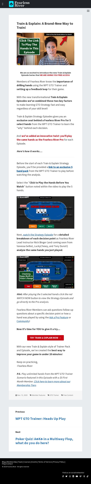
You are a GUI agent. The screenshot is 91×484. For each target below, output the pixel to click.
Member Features (37, 395)
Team (20, 462)
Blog (4, 462)
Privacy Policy (58, 462)
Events (34, 462)
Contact (9, 464)
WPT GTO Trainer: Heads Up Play (40, 418)
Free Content (67, 395)
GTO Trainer (53, 395)
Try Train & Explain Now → (45, 337)
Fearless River (20, 4)
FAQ (3, 464)
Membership (12, 462)
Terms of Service (45, 462)
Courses (27, 462)
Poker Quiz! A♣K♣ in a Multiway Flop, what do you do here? (44, 441)
